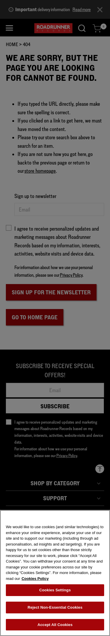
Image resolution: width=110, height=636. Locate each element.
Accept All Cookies (55, 626)
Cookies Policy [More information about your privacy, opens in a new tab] (34, 580)
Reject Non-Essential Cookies (55, 609)
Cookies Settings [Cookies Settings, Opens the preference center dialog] (55, 591)
